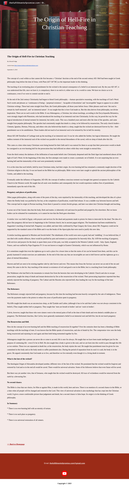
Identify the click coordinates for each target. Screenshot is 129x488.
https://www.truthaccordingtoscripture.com (26, 65)
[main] (64, 24)
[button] (126, 2)
